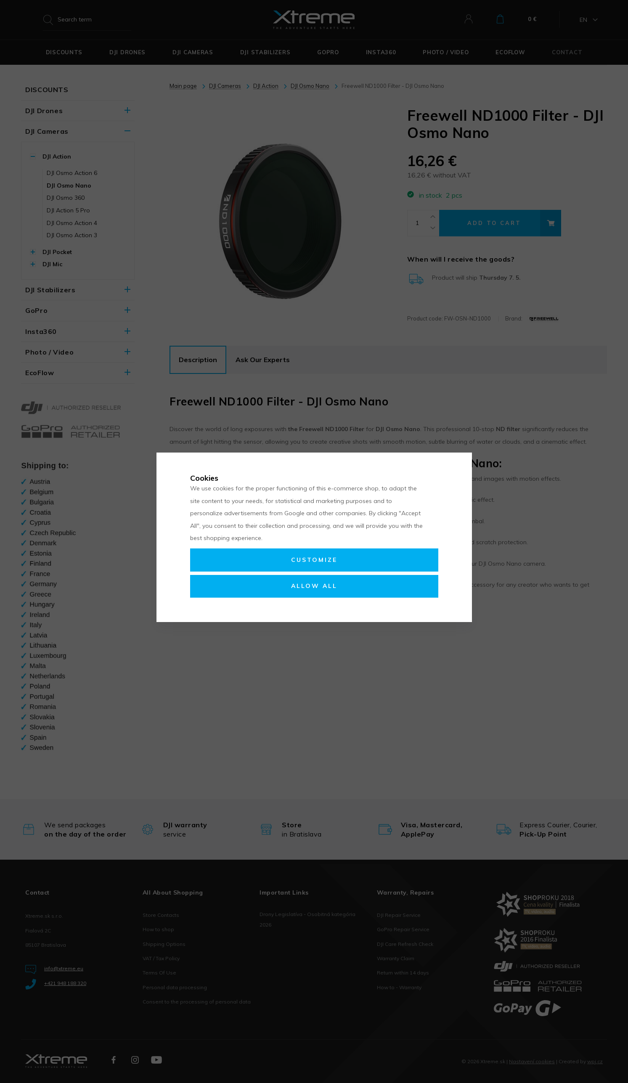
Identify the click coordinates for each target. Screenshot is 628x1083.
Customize (314, 560)
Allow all (314, 586)
